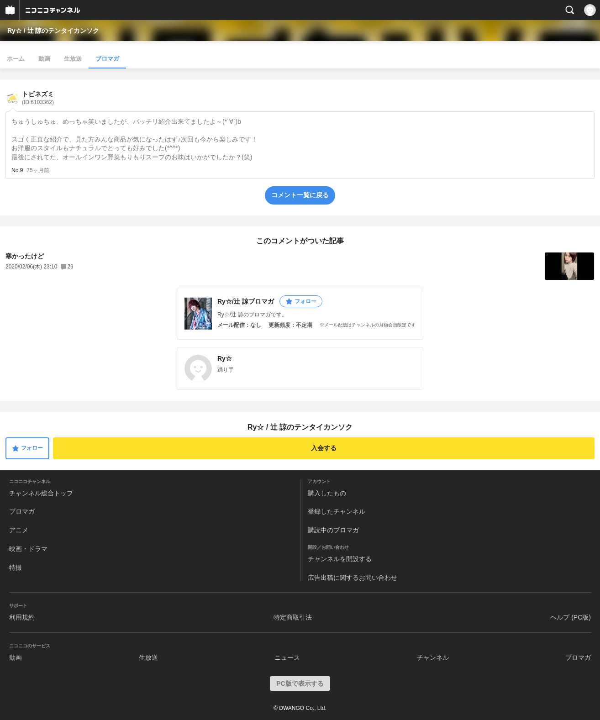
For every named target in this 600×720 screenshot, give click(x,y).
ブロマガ (107, 58)
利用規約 (22, 617)
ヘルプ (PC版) (570, 617)
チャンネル (433, 657)
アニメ (18, 530)
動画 (44, 58)
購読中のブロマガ (333, 530)
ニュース (287, 657)
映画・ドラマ (28, 548)
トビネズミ (38, 97)
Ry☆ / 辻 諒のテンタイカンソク (53, 30)
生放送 (73, 58)
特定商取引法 (293, 617)
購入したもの (327, 493)
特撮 (15, 567)
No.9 (17, 170)
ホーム (16, 58)
